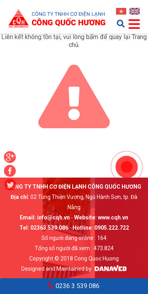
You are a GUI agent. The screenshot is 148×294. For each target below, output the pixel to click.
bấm (92, 37)
